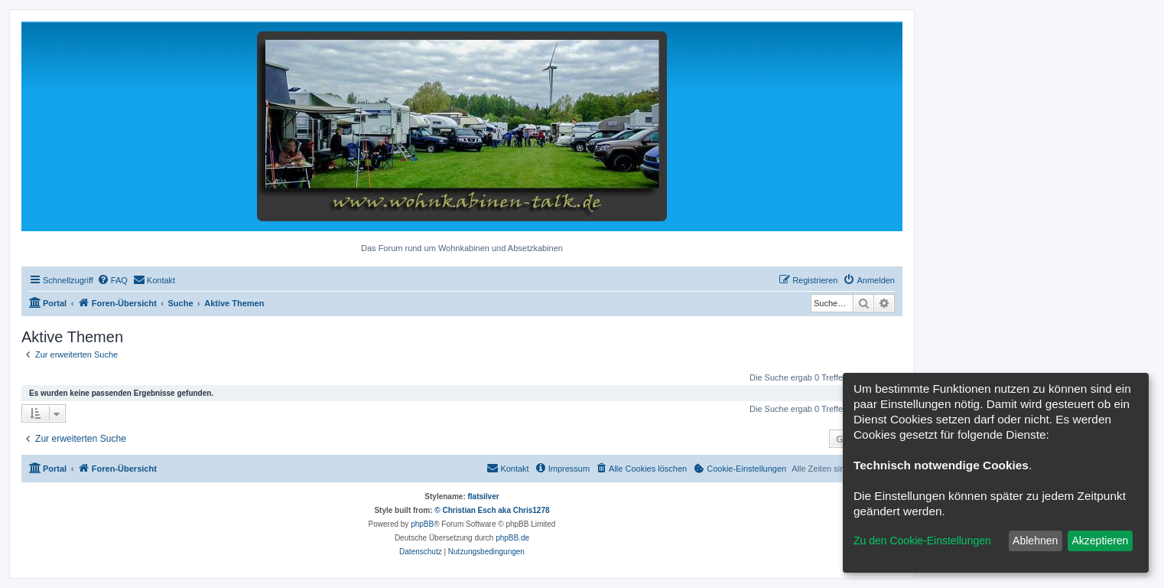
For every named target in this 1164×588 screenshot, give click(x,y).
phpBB (422, 524)
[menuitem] (112, 280)
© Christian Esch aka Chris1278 (491, 510)
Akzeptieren (1099, 540)
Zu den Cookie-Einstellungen (922, 540)
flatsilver (483, 496)
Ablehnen (1035, 540)
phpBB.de (512, 538)
